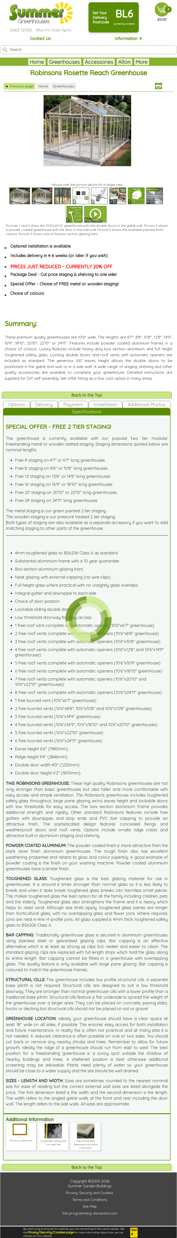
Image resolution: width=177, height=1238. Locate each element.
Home (28, 61)
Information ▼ (129, 38)
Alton (116, 61)
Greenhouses (56, 61)
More (150, 61)
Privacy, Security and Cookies (89, 1193)
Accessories (90, 61)
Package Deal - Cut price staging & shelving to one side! (63, 274)
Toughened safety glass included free (53, 1141)
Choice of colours (27, 293)
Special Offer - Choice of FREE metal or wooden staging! (64, 284)
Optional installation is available (40, 246)
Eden (133, 61)
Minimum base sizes (21, 1139)
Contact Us (40, 38)
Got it (134, 1232)
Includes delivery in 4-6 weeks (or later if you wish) (59, 255)
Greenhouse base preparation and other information (86, 1142)
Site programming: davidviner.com (89, 1213)
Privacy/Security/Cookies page (51, 1232)
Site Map (90, 1206)
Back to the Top (86, 395)
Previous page (19, 86)
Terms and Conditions (89, 1199)
